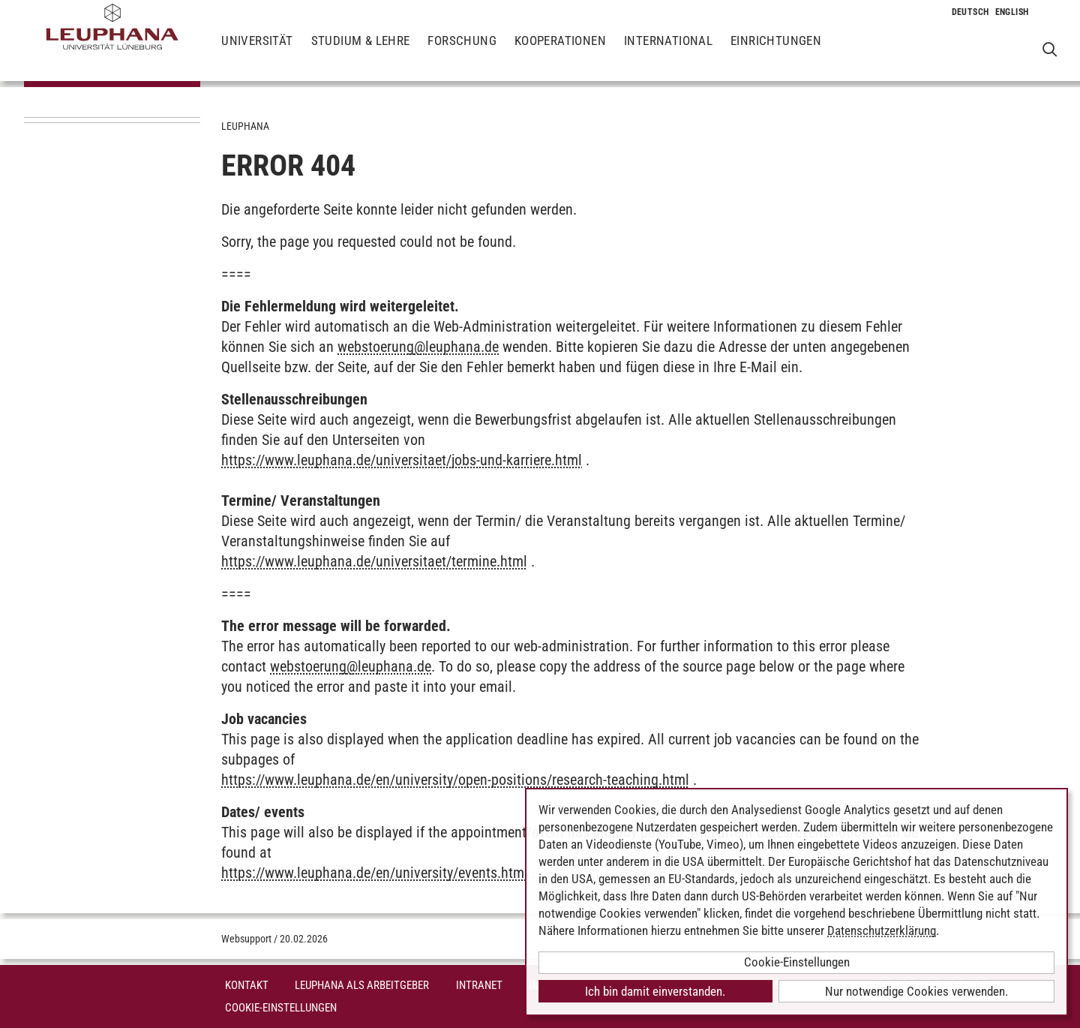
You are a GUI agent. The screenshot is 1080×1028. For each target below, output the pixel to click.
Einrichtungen (775, 52)
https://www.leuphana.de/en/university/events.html (374, 873)
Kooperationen (560, 52)
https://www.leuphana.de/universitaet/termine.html (374, 561)
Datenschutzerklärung (881, 930)
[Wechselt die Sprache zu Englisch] (1012, 12)
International (668, 52)
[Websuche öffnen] (1049, 49)
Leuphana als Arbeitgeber (362, 985)
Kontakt (246, 985)
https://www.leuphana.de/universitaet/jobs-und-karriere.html (401, 460)
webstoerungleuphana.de (418, 347)
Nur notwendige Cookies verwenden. (916, 991)
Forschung (462, 52)
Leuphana (245, 126)
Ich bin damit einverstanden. (655, 991)
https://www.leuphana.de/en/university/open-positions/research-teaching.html (455, 780)
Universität (256, 52)
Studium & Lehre (360, 52)
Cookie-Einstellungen (281, 1007)
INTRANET (479, 985)
